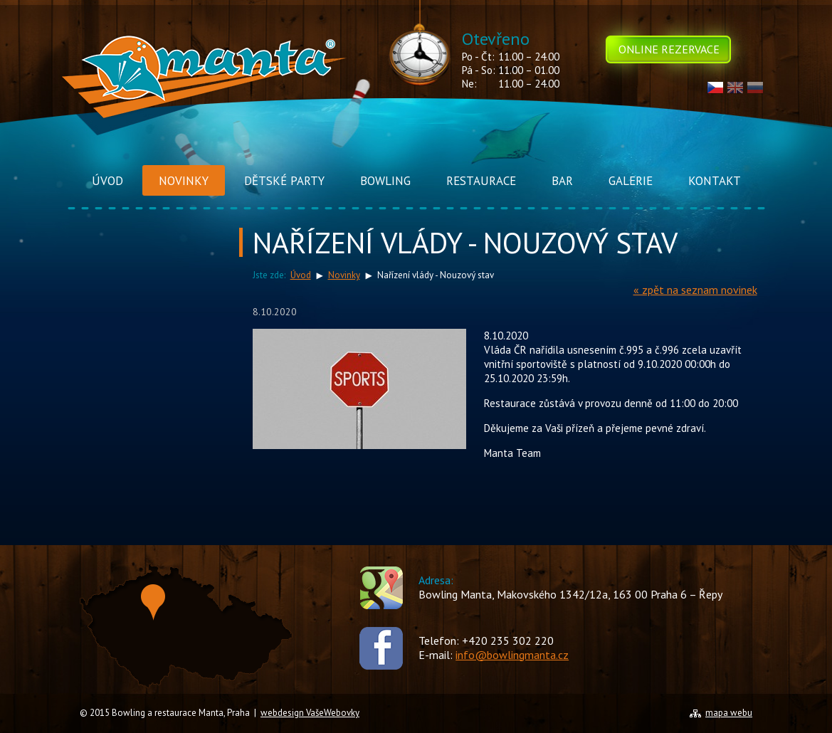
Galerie (631, 181)
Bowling (385, 181)
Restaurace (481, 181)
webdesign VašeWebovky (309, 713)
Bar (562, 181)
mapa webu (728, 713)
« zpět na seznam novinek (695, 290)
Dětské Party (284, 181)
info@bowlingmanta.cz (512, 655)
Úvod (107, 181)
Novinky (184, 181)
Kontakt (714, 181)
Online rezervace (669, 49)
